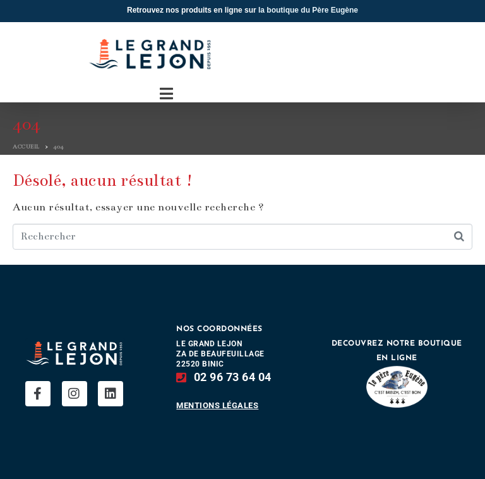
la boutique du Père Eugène (308, 10)
